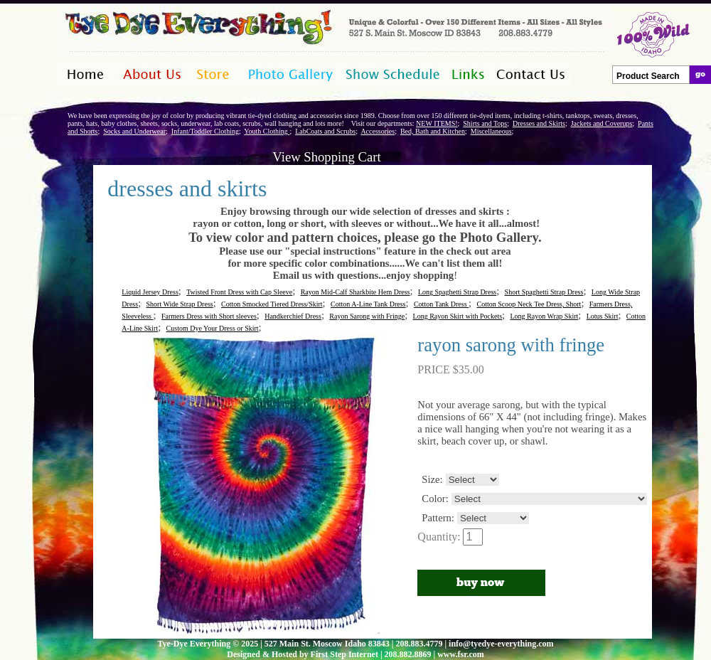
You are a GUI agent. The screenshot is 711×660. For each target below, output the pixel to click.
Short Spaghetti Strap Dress (544, 292)
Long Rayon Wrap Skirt (544, 316)
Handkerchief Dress (292, 316)
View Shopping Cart (326, 156)
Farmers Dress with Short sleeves (209, 316)
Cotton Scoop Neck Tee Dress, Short (529, 304)
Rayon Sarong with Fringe (367, 316)
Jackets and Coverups (602, 123)
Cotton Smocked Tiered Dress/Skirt (272, 304)
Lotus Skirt (603, 316)
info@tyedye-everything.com (501, 644)
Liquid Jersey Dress (150, 292)
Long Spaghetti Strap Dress (457, 292)
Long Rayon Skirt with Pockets (458, 316)
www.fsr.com (460, 654)
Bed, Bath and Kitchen (432, 131)
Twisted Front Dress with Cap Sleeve (239, 292)
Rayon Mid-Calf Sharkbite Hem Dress (355, 292)
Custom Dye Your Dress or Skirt (212, 328)
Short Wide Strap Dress (179, 304)
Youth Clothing (266, 131)
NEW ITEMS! (436, 123)
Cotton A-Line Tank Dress (368, 304)
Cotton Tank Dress (441, 304)
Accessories (377, 131)
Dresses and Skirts (539, 123)
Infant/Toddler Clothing (205, 131)
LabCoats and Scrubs (325, 131)
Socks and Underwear (134, 131)
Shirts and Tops (485, 123)
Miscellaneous (491, 131)
